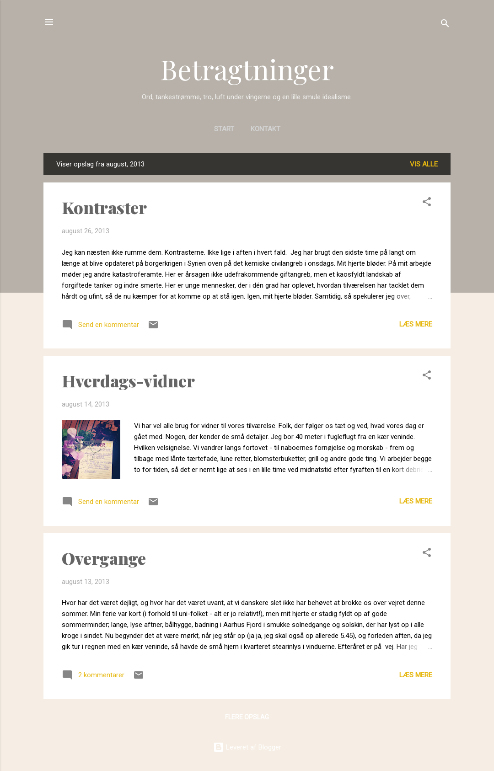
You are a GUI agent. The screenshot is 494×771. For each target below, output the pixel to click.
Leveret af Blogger (247, 747)
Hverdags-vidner (128, 380)
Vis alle (424, 164)
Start (224, 129)
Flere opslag (247, 717)
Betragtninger (247, 68)
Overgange (104, 558)
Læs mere (415, 324)
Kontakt (265, 129)
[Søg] (445, 25)
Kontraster (104, 207)
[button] (426, 203)
